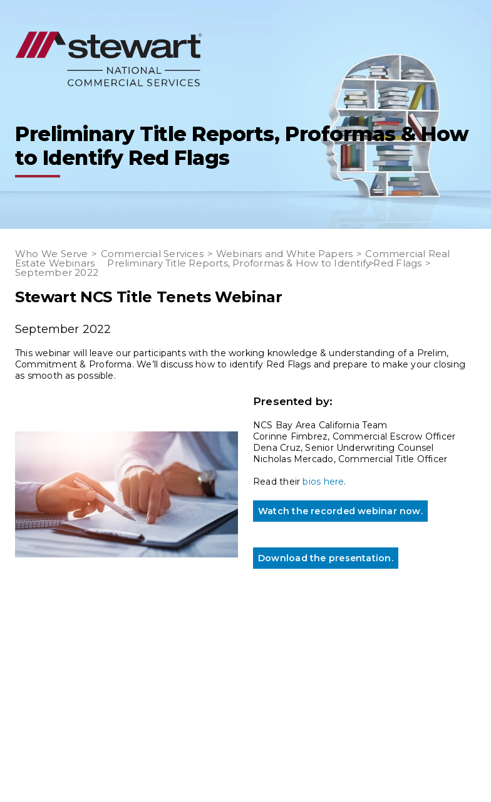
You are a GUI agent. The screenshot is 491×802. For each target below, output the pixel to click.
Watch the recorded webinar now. (340, 511)
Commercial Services (152, 254)
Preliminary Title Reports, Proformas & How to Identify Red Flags (264, 263)
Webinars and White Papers (284, 254)
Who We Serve (51, 254)
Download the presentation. (325, 558)
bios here (323, 481)
